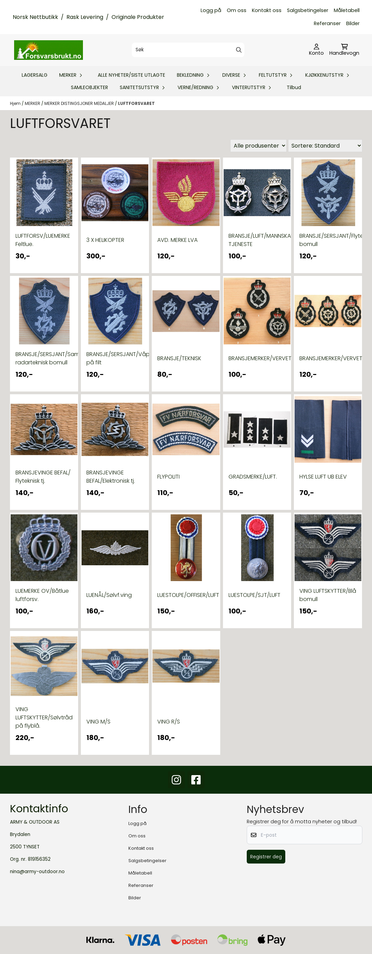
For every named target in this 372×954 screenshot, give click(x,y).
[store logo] (48, 50)
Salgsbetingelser (307, 10)
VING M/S (98, 722)
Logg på (211, 10)
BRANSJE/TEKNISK (179, 358)
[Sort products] (325, 145)
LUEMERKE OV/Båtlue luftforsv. (42, 595)
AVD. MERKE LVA (177, 240)
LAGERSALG (34, 75)
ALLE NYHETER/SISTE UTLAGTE (131, 75)
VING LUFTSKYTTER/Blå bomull (327, 595)
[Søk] (188, 50)
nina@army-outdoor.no (37, 871)
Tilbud (294, 87)
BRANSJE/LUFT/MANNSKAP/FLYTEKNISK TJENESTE (257, 240)
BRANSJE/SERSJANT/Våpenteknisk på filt (115, 358)
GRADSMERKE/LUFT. (252, 477)
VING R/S (168, 722)
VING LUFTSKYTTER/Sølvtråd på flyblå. (44, 717)
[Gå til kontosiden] (316, 50)
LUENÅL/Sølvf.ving (109, 595)
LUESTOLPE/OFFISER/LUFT (185, 595)
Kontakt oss (266, 10)
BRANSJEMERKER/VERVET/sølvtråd (328, 358)
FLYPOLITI (168, 477)
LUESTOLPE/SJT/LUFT (254, 595)
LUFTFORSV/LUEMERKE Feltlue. (42, 240)
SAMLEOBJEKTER (89, 87)
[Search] (239, 50)
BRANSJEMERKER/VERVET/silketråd (257, 358)
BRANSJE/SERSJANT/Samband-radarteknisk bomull (44, 358)
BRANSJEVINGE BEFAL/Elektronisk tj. (110, 477)
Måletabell (347, 10)
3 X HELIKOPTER (105, 240)
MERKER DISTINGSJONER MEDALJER (79, 103)
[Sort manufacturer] (258, 145)
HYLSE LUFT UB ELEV (323, 477)
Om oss (236, 10)
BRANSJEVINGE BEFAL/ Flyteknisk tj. (43, 477)
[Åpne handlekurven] (344, 50)
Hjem (16, 103)
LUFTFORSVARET (136, 103)
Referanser (327, 23)
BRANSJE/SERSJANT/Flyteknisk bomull (328, 240)
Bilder (353, 23)
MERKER (33, 103)
